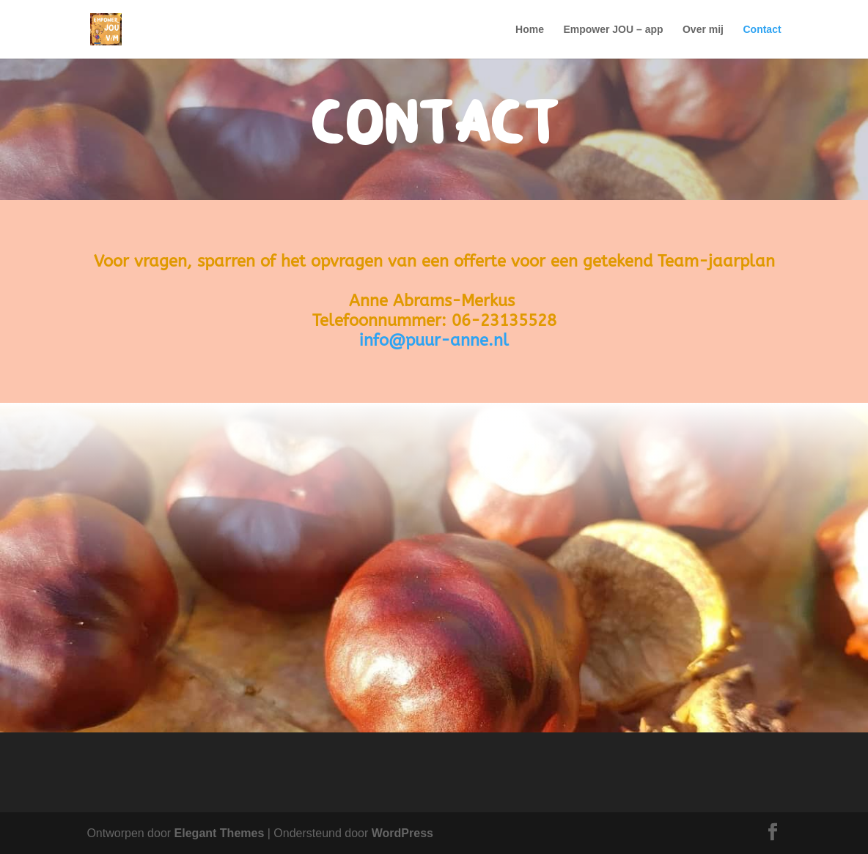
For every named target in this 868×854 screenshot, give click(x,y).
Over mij (703, 29)
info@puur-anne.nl (434, 340)
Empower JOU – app (613, 29)
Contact (762, 29)
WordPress (402, 833)
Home (529, 29)
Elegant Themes (219, 833)
